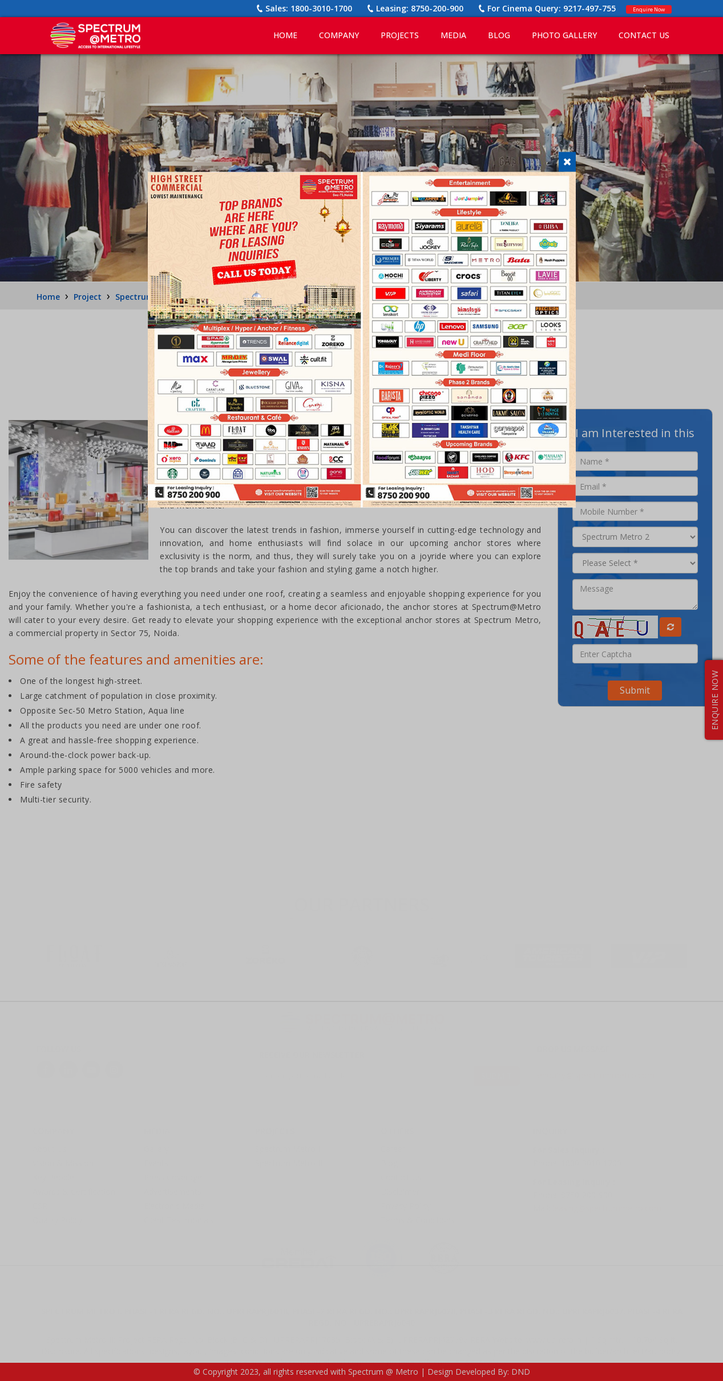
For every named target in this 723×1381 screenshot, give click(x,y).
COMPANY (339, 35)
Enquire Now (641, 8)
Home (285, 35)
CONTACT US (644, 35)
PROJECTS (400, 35)
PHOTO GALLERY (564, 35)
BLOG (499, 35)
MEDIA (453, 35)
